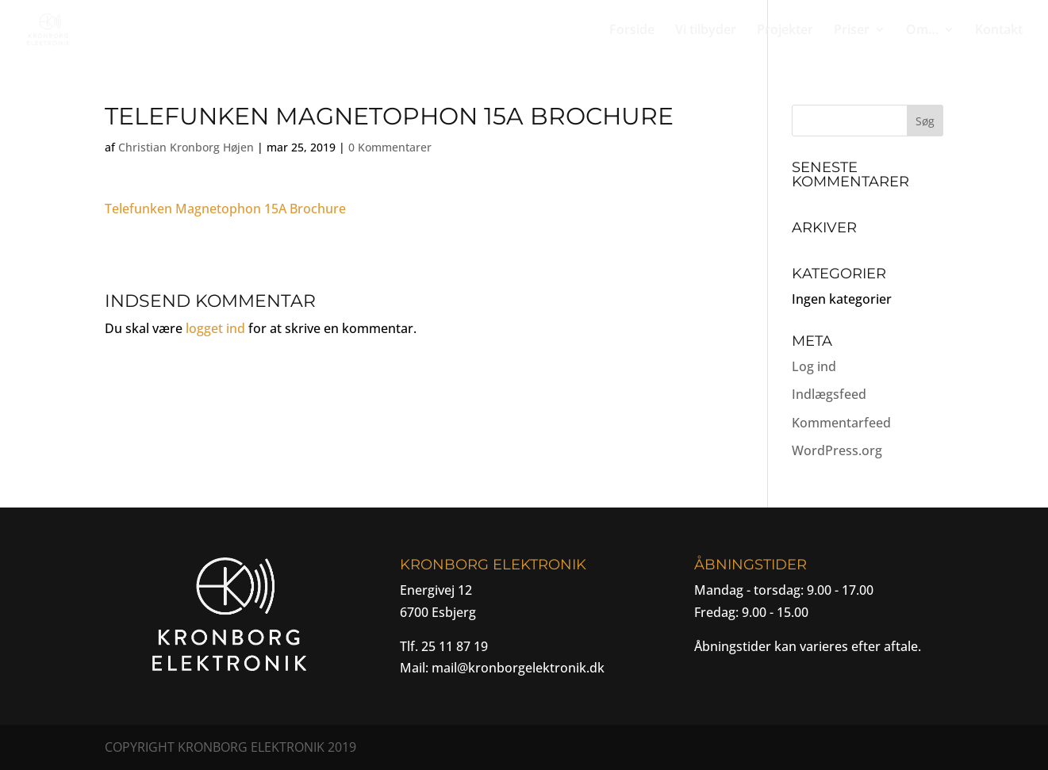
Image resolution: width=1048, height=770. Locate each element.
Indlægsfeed (829, 394)
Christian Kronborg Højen (186, 147)
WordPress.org (837, 450)
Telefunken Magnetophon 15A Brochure (225, 208)
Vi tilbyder (705, 31)
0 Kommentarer (390, 147)
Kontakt (999, 31)
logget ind (215, 328)
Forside (632, 31)
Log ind (814, 366)
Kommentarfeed (841, 422)
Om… (922, 31)
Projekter (785, 31)
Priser (851, 31)
